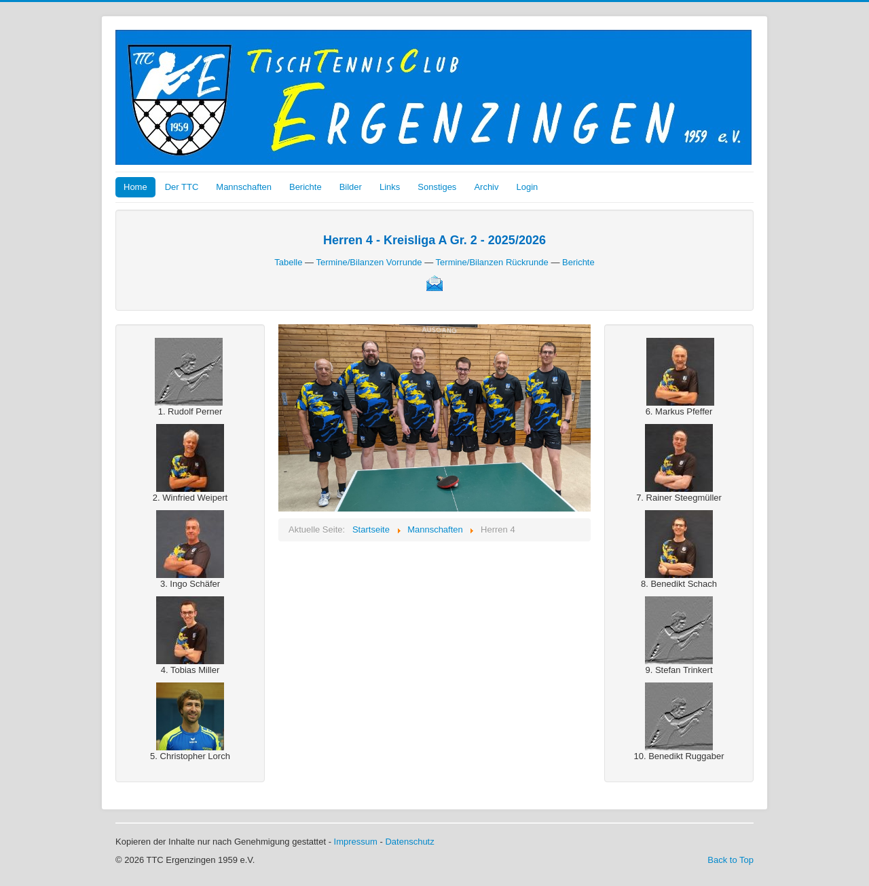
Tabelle (288, 262)
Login (527, 187)
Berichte (305, 187)
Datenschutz (409, 841)
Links (390, 187)
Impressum (355, 841)
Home (135, 187)
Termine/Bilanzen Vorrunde (369, 262)
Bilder (350, 187)
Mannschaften (244, 187)
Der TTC (182, 187)
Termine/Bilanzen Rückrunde (492, 262)
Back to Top (730, 860)
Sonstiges (437, 187)
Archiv (486, 187)
